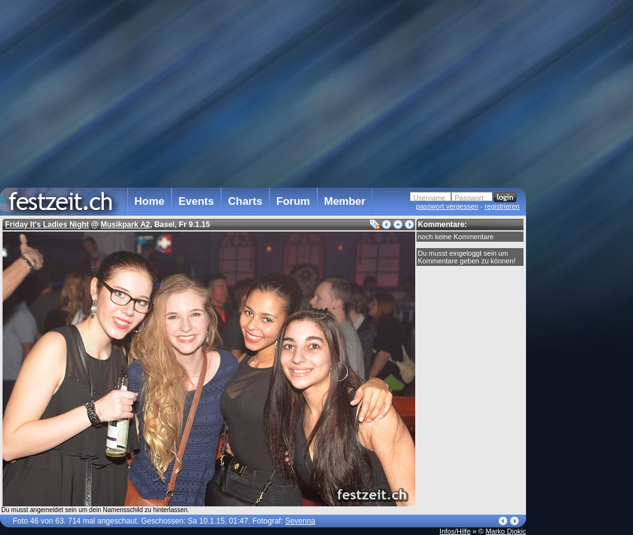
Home (149, 201)
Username (429, 198)
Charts (245, 201)
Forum (293, 201)
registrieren (502, 206)
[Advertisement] (582, 256)
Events (196, 201)
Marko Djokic (505, 531)
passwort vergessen (447, 206)
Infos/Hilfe (455, 531)
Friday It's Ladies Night (47, 224)
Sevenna (300, 521)
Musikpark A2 (125, 224)
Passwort (469, 198)
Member (345, 201)
